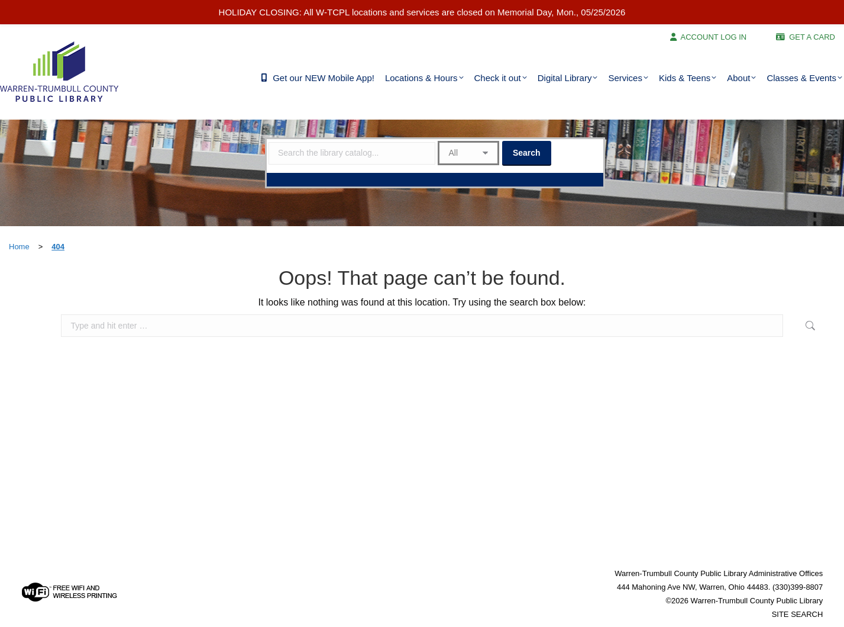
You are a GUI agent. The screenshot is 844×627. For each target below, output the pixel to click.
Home (19, 246)
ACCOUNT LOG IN (714, 37)
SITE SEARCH (797, 614)
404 (57, 246)
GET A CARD (812, 37)
